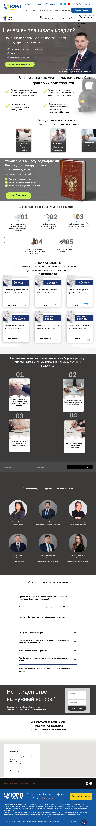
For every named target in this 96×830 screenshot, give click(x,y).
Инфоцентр (60, 794)
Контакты (47, 794)
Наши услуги (48, 798)
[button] (81, 10)
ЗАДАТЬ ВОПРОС (77, 708)
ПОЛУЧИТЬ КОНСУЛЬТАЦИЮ (80, 467)
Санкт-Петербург (35, 4)
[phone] (49, 467)
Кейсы (37, 794)
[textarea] (77, 695)
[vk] (87, 783)
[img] (24, 304)
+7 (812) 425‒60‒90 (82, 4)
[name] (17, 467)
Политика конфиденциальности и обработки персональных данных (19, 783)
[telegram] (90, 783)
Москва (52, 4)
